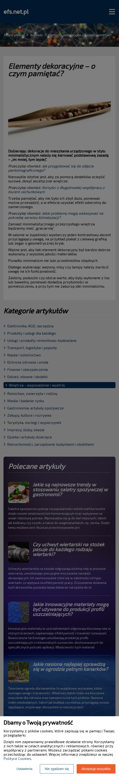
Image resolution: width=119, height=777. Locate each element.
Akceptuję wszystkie (96, 769)
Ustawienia (24, 769)
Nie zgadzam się (57, 769)
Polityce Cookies (17, 758)
